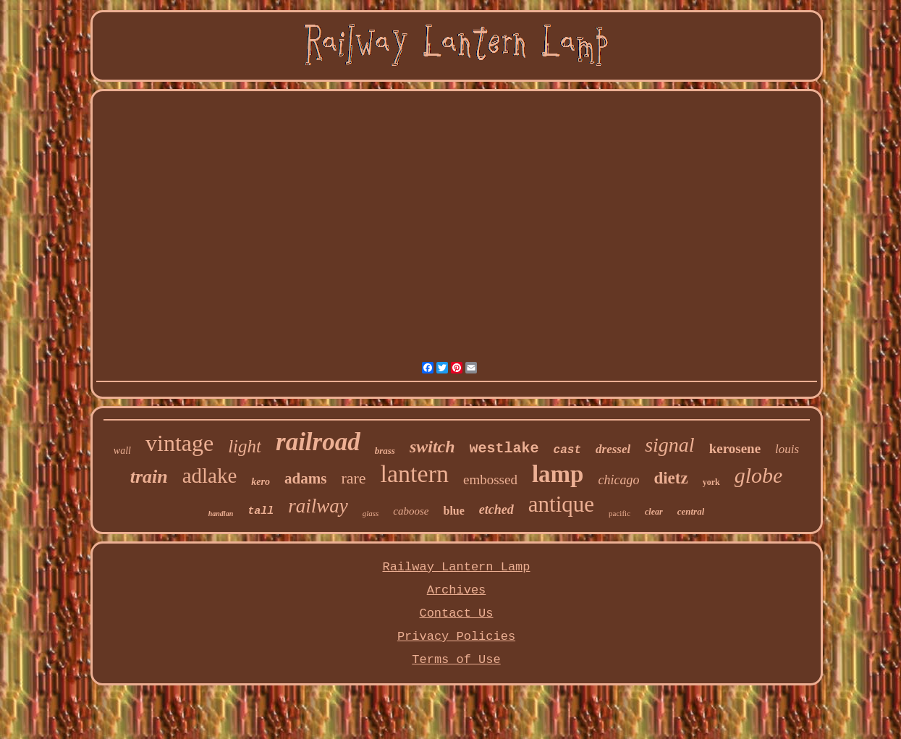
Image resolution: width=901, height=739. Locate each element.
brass (385, 450)
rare (353, 478)
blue (454, 510)
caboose (410, 511)
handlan (220, 514)
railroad (318, 442)
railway (318, 506)
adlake (209, 475)
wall (122, 450)
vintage (179, 443)
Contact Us (456, 613)
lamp (558, 474)
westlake (504, 448)
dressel (613, 449)
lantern (415, 473)
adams (305, 478)
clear (654, 512)
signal (669, 445)
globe (759, 475)
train (149, 476)
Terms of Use (456, 660)
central (691, 511)
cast (567, 450)
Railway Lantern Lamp (456, 567)
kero (260, 481)
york (711, 482)
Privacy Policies (456, 636)
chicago (618, 480)
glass (371, 513)
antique (561, 504)
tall (261, 511)
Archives (456, 590)
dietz (670, 478)
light (244, 446)
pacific (619, 513)
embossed (490, 479)
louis (787, 449)
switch (432, 446)
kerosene (735, 448)
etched (496, 509)
